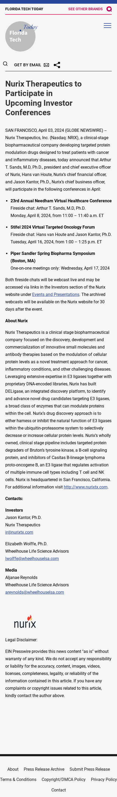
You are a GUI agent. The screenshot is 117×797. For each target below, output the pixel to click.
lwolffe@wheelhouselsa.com (32, 558)
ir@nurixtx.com (19, 532)
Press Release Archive (44, 769)
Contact (58, 790)
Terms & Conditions (18, 779)
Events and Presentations (55, 294)
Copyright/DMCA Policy (64, 779)
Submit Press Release (90, 769)
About (12, 769)
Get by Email (31, 65)
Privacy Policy (104, 779)
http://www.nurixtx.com (86, 487)
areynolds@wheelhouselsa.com (34, 592)
